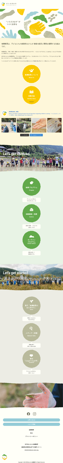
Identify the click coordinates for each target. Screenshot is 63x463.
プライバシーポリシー (31, 436)
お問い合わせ (31, 420)
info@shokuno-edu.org (31, 450)
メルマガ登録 (31, 424)
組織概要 (31, 429)
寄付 (31, 433)
